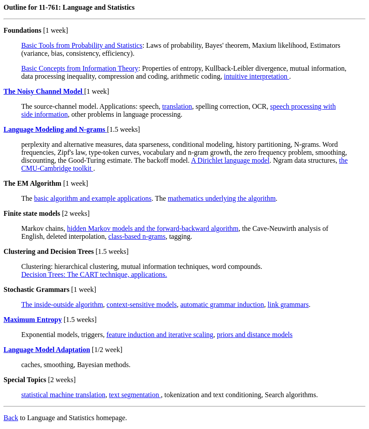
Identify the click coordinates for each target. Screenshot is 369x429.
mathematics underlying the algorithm (222, 198)
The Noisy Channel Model (44, 91)
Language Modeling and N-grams (55, 129)
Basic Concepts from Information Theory (79, 68)
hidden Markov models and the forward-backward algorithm (152, 228)
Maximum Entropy (33, 319)
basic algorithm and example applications (93, 198)
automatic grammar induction (222, 304)
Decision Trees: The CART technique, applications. (94, 274)
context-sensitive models (142, 304)
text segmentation (135, 394)
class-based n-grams (136, 236)
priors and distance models (254, 334)
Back (11, 417)
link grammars (288, 304)
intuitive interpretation (256, 76)
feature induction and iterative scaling (159, 334)
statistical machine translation (63, 394)
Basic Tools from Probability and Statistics (81, 45)
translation (177, 106)
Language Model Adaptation (47, 349)
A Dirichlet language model (230, 160)
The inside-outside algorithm (62, 304)
